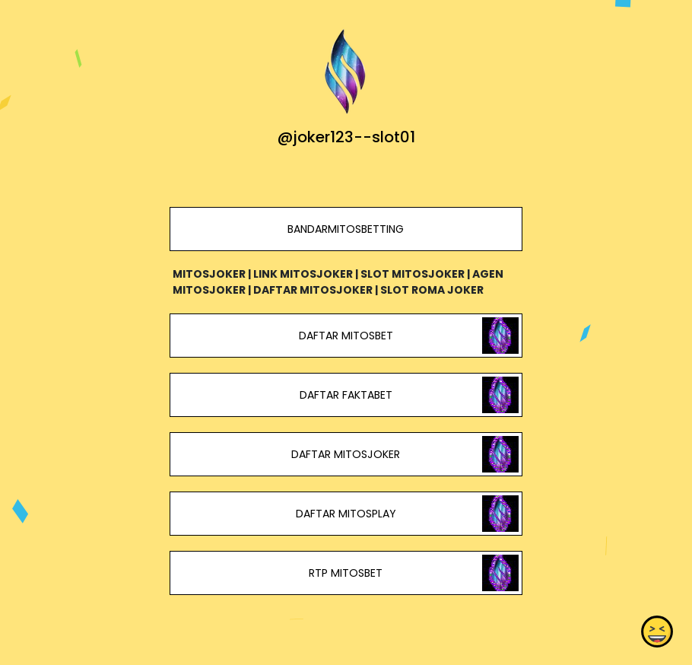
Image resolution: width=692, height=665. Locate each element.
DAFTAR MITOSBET (346, 335)
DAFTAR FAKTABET (346, 394)
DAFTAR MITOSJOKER (345, 454)
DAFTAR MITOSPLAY (346, 513)
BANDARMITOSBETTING (345, 229)
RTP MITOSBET (346, 573)
